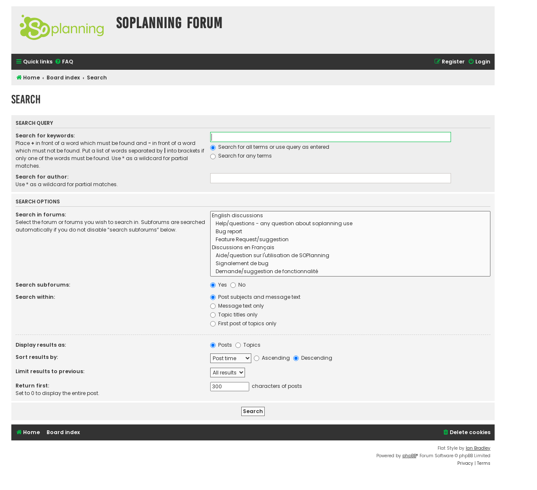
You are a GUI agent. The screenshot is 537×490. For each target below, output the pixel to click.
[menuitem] (64, 62)
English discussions (350, 216)
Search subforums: (43, 284)
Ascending (272, 357)
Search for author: (42, 176)
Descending (312, 357)
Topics (248, 344)
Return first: (32, 385)
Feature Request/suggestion (350, 240)
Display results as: (41, 344)
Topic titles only (234, 314)
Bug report (350, 232)
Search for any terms (241, 155)
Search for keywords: (45, 135)
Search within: (35, 296)
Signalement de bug (350, 264)
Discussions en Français (350, 248)
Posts (221, 344)
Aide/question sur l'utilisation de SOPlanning (350, 256)
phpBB (409, 456)
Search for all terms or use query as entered (269, 146)
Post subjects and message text (255, 296)
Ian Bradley (478, 448)
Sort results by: (37, 357)
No (237, 284)
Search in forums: (41, 214)
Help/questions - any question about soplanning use (350, 224)
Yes (218, 284)
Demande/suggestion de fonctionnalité (350, 272)
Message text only (237, 305)
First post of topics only (243, 323)
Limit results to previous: (50, 371)
